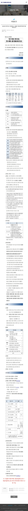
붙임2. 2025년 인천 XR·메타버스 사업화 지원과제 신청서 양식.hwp (16, 490)
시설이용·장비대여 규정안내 (21, 505)
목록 (14, 496)
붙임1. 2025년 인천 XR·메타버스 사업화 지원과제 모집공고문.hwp (16, 489)
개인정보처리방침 (10, 505)
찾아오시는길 (4, 505)
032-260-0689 (15, 509)
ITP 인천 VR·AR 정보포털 (6, 2)
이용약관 (15, 505)
